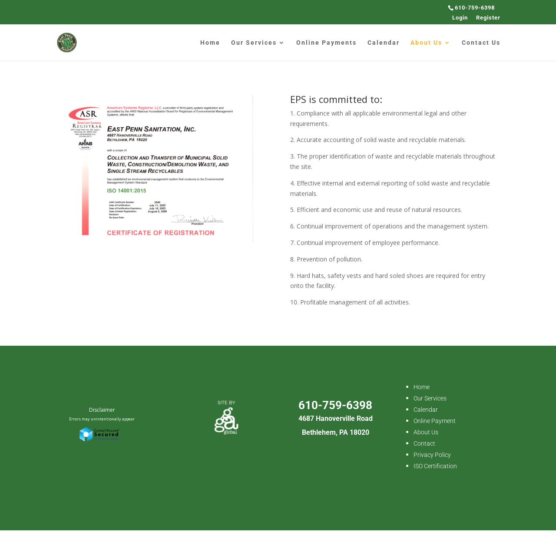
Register (488, 18)
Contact (424, 443)
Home (210, 43)
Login (460, 18)
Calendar (383, 43)
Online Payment (435, 420)
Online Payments (326, 43)
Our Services (254, 43)
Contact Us (481, 43)
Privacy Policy (432, 454)
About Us (426, 43)
